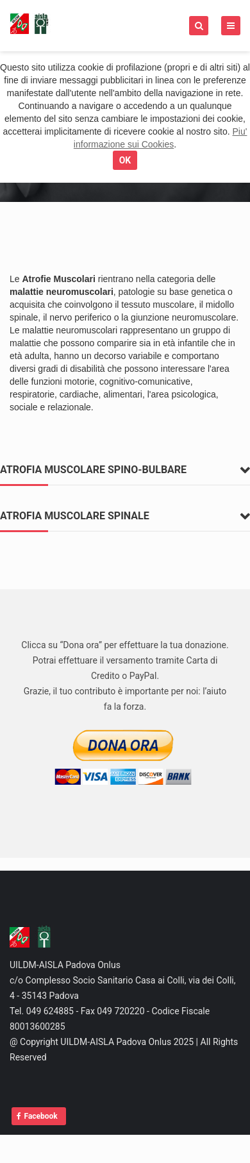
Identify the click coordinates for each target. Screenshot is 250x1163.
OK (125, 160)
